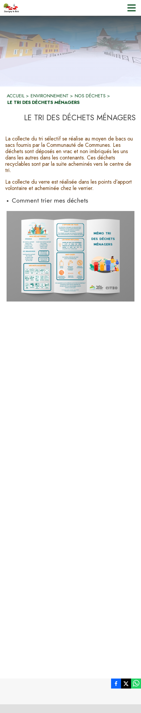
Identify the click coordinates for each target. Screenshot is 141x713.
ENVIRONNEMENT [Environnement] (49, 96)
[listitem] (116, 685)
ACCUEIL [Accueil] (15, 96)
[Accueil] (11, 8)
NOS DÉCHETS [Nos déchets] (90, 96)
